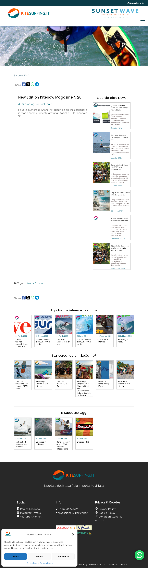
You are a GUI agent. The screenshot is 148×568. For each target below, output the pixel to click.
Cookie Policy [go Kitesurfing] (106, 512)
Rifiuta (39, 556)
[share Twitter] (28, 84)
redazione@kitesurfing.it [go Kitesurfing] (73, 512)
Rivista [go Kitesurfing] (39, 283)
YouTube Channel (30, 516)
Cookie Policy (32, 563)
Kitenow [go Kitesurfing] (29, 283)
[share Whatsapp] (32, 84)
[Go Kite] (29, 17)
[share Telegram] (37, 84)
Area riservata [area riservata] (135, 3)
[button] (73, 534)
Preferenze (63, 556)
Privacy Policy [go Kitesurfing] (107, 508)
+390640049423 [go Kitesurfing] (68, 508)
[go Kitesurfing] (112, 115)
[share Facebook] (24, 84)
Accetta (15, 556)
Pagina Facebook (30, 508)
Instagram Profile (30, 512)
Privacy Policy (46, 563)
